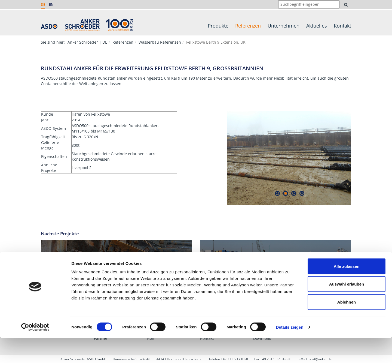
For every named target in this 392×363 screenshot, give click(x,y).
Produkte (218, 25)
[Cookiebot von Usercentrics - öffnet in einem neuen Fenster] (35, 352)
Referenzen (248, 25)
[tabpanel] (289, 158)
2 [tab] (285, 193)
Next (355, 158)
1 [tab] (277, 193)
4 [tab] (301, 193)
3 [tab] (293, 193)
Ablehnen (346, 327)
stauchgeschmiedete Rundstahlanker (93, 78)
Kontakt (342, 25)
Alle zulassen (346, 291)
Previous (222, 158)
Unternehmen (283, 25)
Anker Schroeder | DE (87, 42)
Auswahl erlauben (346, 309)
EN (51, 4)
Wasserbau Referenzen (160, 42)
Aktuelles (316, 25)
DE (43, 4)
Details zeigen (289, 352)
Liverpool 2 (81, 167)
